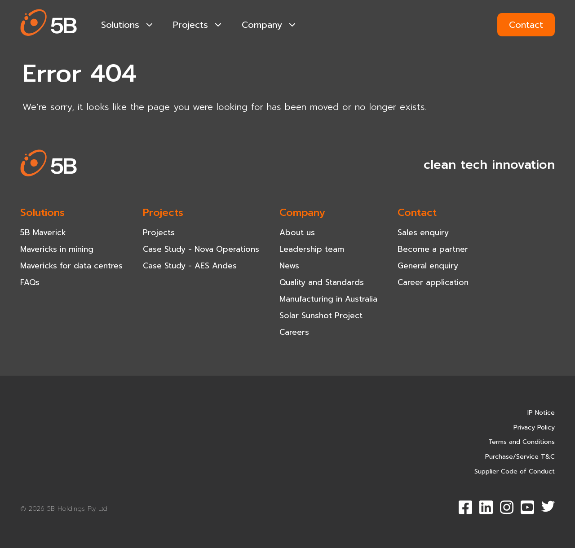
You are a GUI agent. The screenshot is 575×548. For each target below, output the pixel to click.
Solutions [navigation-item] (127, 24)
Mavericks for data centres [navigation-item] (71, 266)
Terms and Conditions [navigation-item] (521, 442)
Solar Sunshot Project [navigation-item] (321, 315)
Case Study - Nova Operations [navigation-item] (201, 249)
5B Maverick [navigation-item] (43, 232)
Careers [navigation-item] (294, 332)
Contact (526, 24)
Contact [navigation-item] (417, 212)
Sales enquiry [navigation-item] (423, 232)
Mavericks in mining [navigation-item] (56, 249)
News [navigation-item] (289, 266)
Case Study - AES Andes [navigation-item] (190, 266)
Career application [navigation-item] (433, 282)
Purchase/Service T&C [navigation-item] (520, 456)
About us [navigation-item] (297, 232)
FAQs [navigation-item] (30, 282)
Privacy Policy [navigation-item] (534, 427)
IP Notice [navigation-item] (541, 412)
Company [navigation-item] (269, 24)
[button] (48, 24)
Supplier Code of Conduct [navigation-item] (514, 471)
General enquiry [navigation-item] (428, 266)
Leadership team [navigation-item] (311, 249)
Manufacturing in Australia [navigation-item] (328, 299)
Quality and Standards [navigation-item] (321, 282)
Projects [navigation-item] (197, 24)
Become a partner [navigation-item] (433, 249)
